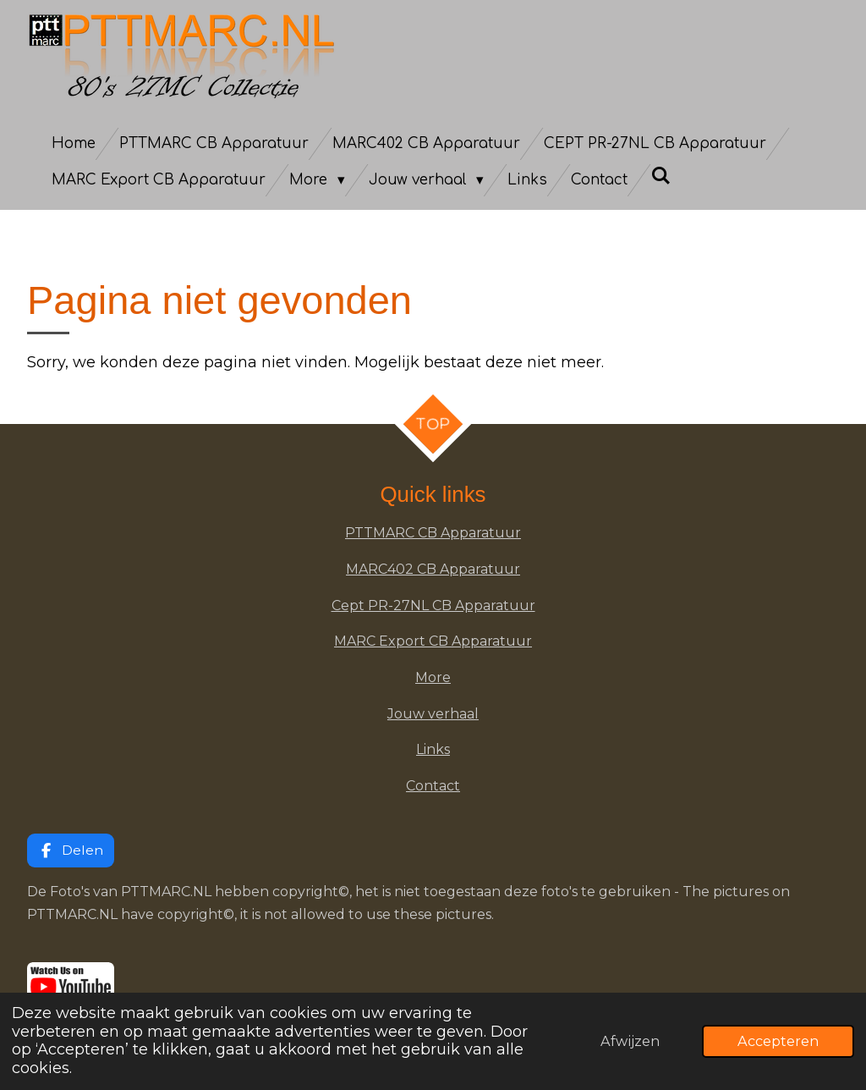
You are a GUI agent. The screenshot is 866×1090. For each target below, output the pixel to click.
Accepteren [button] (778, 1040)
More (433, 677)
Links (433, 749)
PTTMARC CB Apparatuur (433, 533)
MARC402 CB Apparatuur (433, 569)
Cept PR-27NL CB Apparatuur (433, 605)
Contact (433, 786)
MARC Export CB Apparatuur (433, 641)
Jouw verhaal (433, 714)
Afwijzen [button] (630, 1040)
